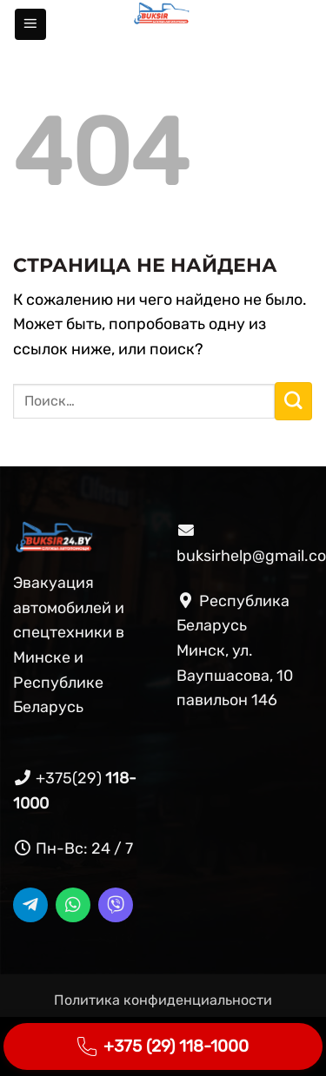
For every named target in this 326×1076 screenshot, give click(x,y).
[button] (30, 24)
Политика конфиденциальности (163, 1000)
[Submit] (293, 401)
